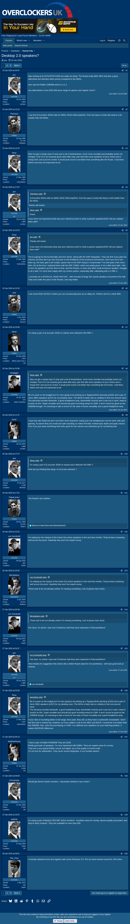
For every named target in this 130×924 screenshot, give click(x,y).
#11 (126, 493)
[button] (29, 40)
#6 (127, 288)
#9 (127, 415)
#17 (126, 737)
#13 (126, 571)
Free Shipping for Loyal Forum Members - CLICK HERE (26, 35)
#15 (126, 648)
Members (37, 40)
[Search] (124, 40)
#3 (127, 148)
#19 (126, 815)
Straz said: (34, 210)
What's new (22, 40)
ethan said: (35, 460)
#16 (126, 690)
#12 (126, 532)
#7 (127, 327)
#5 (127, 230)
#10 (126, 454)
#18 (126, 776)
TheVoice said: (36, 194)
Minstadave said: (37, 616)
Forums (8, 40)
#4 (127, 187)
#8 (127, 368)
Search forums (21, 45)
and (49, 525)
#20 (126, 854)
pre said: (33, 237)
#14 (126, 610)
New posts (7, 45)
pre (5, 60)
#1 (127, 70)
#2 (127, 109)
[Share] (123, 70)
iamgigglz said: (36, 697)
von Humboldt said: (38, 577)
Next (16, 65)
